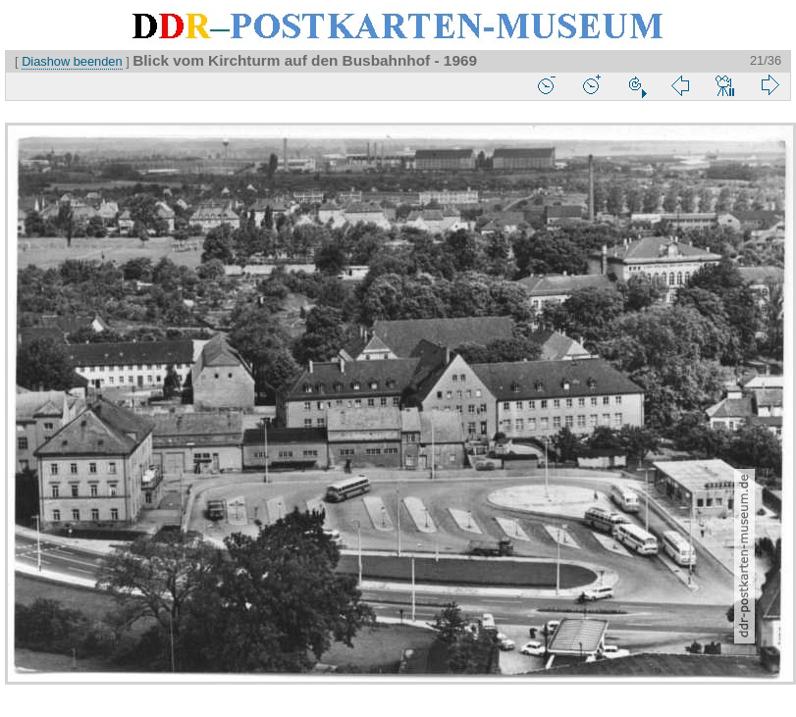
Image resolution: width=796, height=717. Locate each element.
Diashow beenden (72, 61)
